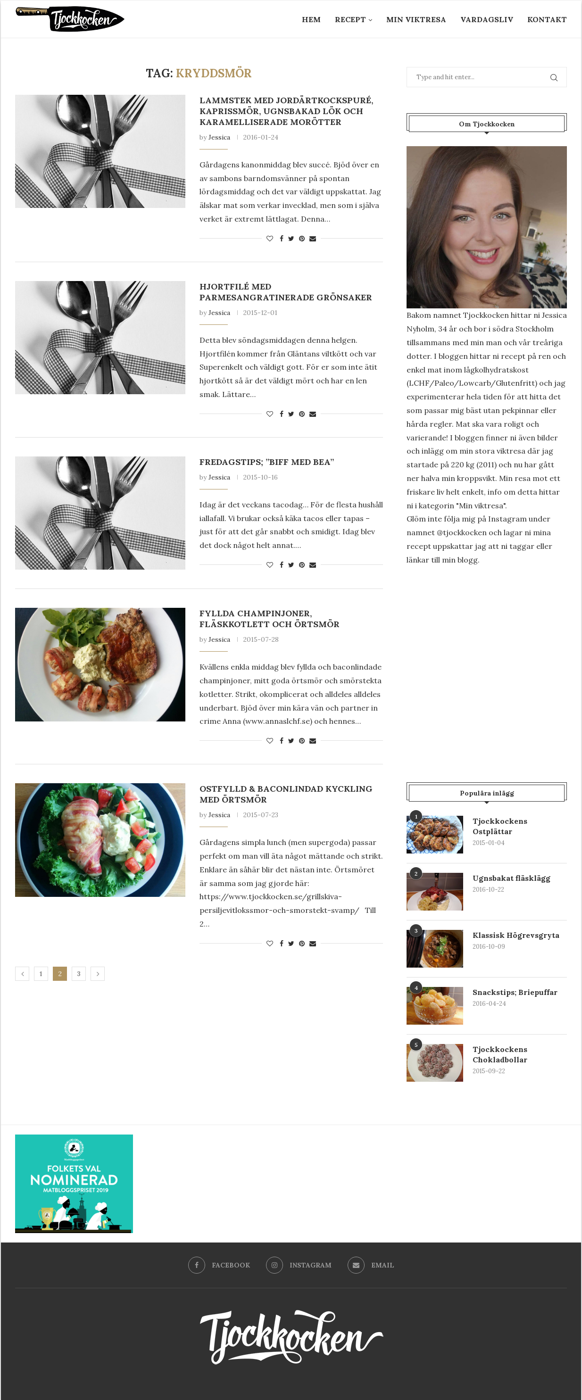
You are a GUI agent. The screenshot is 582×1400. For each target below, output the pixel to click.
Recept (350, 19)
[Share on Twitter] (291, 238)
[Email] (371, 1265)
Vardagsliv (486, 19)
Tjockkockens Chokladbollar (500, 1054)
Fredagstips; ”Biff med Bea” (267, 461)
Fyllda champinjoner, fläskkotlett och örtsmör (270, 619)
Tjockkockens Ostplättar (500, 826)
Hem (311, 19)
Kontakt (547, 19)
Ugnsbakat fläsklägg (511, 878)
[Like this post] (269, 238)
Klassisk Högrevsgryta (516, 935)
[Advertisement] (486, 654)
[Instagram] (299, 1265)
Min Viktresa (416, 19)
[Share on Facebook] (281, 238)
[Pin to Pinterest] (302, 238)
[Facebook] (219, 1265)
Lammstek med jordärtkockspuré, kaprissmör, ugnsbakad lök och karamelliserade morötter (286, 111)
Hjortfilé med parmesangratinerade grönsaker (286, 292)
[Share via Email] (312, 238)
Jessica (219, 137)
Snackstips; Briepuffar (515, 992)
